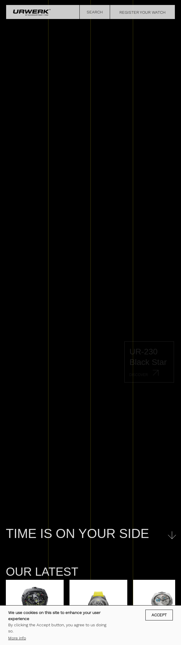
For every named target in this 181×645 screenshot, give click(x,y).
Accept (159, 615)
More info (17, 638)
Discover (138, 374)
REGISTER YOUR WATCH (142, 12)
